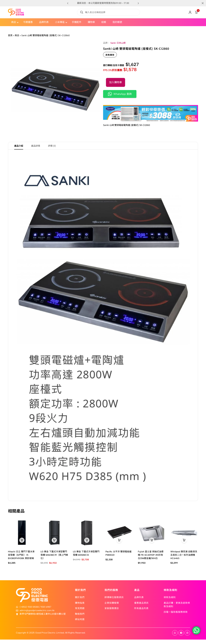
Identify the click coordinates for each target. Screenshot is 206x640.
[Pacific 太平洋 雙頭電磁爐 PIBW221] (119, 533)
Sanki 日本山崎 (118, 43)
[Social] (175, 633)
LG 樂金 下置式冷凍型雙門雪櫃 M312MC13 (86, 554)
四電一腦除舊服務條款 (176, 612)
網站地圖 (80, 619)
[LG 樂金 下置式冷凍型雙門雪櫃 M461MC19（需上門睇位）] (54, 533)
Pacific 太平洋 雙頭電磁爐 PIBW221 (118, 554)
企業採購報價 (112, 603)
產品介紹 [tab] (18, 146)
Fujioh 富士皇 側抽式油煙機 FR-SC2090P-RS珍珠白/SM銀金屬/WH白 (150, 555)
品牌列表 (139, 597)
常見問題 (80, 608)
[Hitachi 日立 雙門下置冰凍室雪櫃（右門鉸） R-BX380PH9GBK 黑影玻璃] (22, 533)
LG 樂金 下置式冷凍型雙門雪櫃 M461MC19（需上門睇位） (54, 555)
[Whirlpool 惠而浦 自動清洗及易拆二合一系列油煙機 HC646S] (184, 533)
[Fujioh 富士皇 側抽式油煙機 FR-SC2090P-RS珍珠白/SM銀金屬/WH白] (152, 533)
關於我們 (80, 597)
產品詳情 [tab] (35, 146)
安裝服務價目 (112, 608)
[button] (138, 3)
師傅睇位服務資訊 (114, 597)
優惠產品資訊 (141, 603)
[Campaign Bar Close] (200, 3)
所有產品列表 (141, 608)
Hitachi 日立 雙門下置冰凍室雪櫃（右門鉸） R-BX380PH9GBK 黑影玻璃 (21, 555)
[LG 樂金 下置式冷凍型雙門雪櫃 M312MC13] (87, 533)
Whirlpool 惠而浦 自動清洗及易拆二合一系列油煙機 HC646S (183, 555)
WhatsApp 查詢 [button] (120, 94)
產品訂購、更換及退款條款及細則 (177, 604)
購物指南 (80, 603)
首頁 (10, 35)
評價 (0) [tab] (52, 146)
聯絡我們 (80, 614)
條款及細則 (170, 597)
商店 (17, 35)
